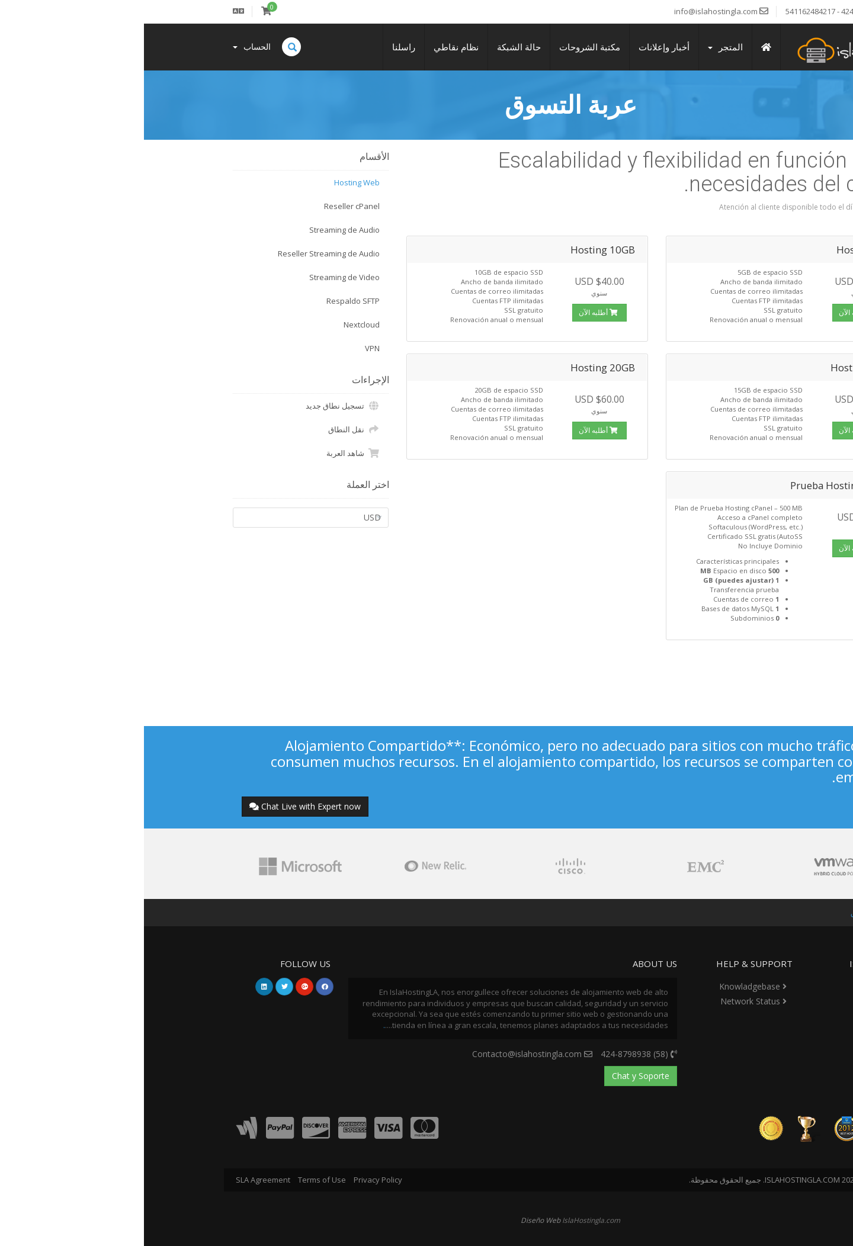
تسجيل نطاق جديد (199, 406)
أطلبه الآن (714, 312)
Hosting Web (213, 182)
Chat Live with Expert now (161, 806)
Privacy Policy (234, 1179)
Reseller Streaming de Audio (185, 253)
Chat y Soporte (496, 1075)
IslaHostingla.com (447, 1220)
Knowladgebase (609, 986)
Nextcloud (218, 324)
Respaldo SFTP (209, 301)
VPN (228, 348)
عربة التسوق (725, 913)
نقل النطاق (210, 429)
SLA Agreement (119, 1179)
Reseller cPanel (208, 206)
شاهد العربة (209, 453)
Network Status (609, 1001)
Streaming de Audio (200, 229)
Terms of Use (178, 1179)
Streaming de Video (200, 277)
